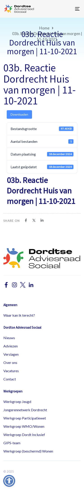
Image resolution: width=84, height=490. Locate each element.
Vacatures (11, 371)
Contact (9, 379)
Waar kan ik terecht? (19, 315)
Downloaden (19, 114)
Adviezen (10, 346)
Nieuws (9, 338)
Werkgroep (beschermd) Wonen (28, 451)
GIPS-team (11, 443)
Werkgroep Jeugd (17, 401)
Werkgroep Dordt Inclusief (24, 434)
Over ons (10, 362)
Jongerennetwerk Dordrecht (25, 410)
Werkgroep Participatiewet (24, 418)
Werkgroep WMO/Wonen (23, 426)
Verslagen (11, 354)
